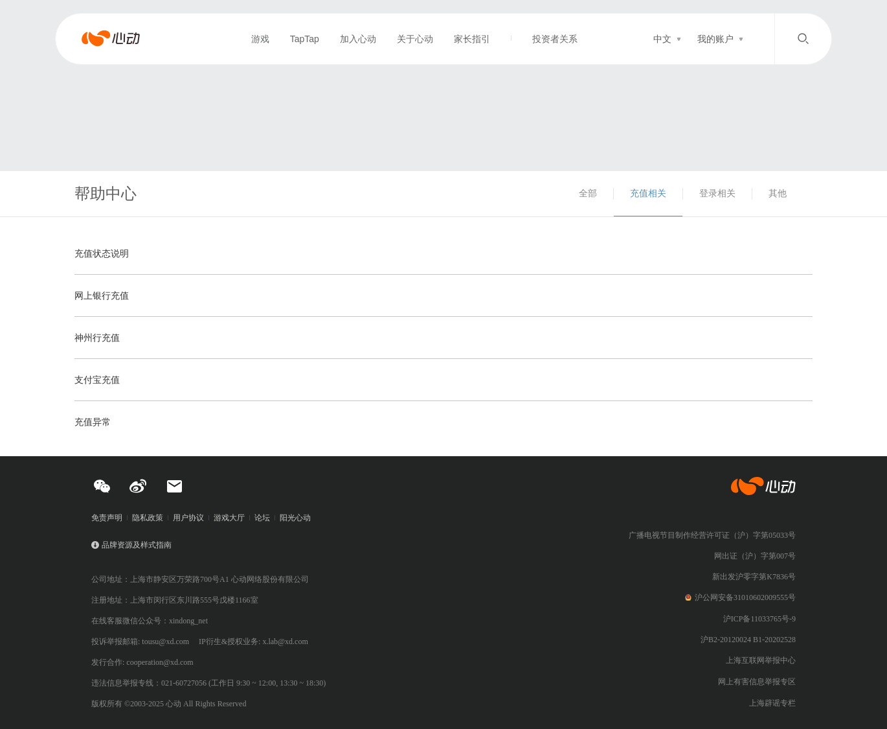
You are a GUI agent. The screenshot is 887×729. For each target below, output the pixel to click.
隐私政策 (147, 517)
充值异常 (92, 422)
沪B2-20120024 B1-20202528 (748, 639)
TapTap (304, 39)
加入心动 (358, 39)
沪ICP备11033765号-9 (759, 618)
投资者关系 (555, 39)
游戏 (260, 39)
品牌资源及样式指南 (137, 545)
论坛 (262, 517)
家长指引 (472, 39)
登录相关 (717, 193)
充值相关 (648, 193)
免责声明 (106, 517)
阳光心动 (295, 517)
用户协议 (188, 517)
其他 (778, 193)
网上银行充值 (101, 295)
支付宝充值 (97, 380)
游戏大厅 (229, 517)
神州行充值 (97, 337)
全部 (588, 193)
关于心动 (415, 39)
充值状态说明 (101, 253)
